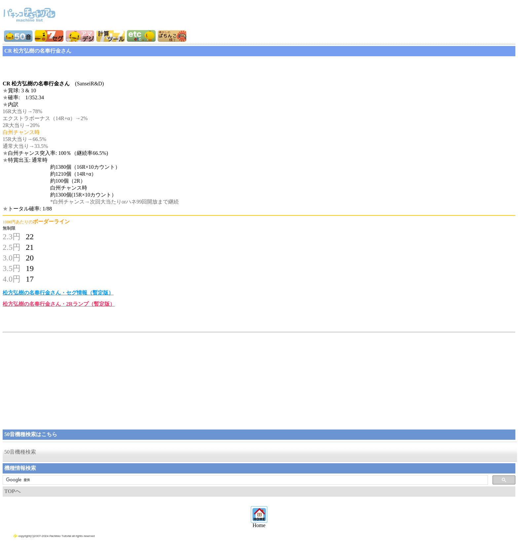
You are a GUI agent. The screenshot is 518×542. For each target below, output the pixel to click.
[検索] (244, 480)
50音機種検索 (20, 452)
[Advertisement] (55, 66)
